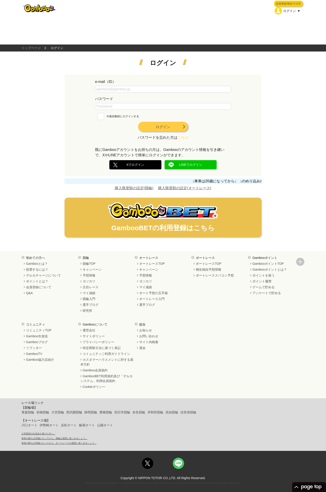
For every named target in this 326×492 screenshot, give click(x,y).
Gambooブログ (37, 342)
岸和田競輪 (155, 412)
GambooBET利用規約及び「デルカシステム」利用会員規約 (106, 378)
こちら (182, 137)
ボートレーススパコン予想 (215, 275)
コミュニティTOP (39, 330)
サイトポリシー (94, 336)
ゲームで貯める (263, 287)
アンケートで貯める (266, 293)
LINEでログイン (190, 164)
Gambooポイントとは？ (269, 269)
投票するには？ (37, 269)
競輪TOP (89, 263)
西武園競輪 (74, 412)
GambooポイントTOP (268, 263)
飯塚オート (87, 425)
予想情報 (89, 275)
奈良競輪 (138, 412)
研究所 (87, 310)
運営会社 (89, 330)
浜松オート (69, 425)
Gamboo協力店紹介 (40, 359)
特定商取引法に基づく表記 (102, 348)
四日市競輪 (122, 412)
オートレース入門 (152, 299)
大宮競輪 (57, 412)
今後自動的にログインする (118, 116)
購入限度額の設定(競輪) (134, 188)
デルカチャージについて (43, 275)
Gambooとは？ (37, 263)
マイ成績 (89, 293)
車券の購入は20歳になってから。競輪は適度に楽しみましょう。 (54, 438)
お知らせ (145, 330)
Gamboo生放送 (37, 336)
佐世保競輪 (188, 412)
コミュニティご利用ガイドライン (106, 354)
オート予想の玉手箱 (153, 293)
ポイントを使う (263, 275)
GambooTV (34, 354)
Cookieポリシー (94, 387)
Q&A (29, 293)
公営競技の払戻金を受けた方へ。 (38, 433)
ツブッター (34, 348)
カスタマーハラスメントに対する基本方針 (106, 362)
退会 (142, 348)
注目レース (90, 287)
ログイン (163, 127)
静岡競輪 (90, 412)
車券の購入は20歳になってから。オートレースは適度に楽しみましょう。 (59, 443)
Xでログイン (135, 164)
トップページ (31, 48)
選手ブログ (90, 305)
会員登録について (38, 287)
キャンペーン (92, 269)
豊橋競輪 (105, 412)
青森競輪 (28, 412)
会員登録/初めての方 (288, 3)
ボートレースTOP (208, 263)
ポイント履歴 (261, 281)
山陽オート (105, 425)
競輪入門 (89, 299)
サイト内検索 (148, 342)
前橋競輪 (42, 412)
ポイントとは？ (37, 281)
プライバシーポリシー (98, 342)
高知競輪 (171, 412)
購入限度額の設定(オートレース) (184, 188)
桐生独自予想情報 (208, 269)
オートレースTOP (152, 263)
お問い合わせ (148, 336)
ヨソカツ (89, 281)
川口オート (29, 425)
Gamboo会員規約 (95, 370)
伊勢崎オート (49, 425)
